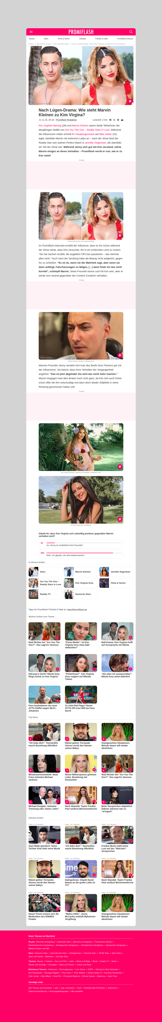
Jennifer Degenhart (95, 142)
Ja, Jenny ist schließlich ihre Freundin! (64, 545)
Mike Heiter (105, 134)
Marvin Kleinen (80, 125)
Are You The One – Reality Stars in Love (87, 129)
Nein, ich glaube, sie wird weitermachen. (65, 555)
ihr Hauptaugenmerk (83, 134)
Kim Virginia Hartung (50, 125)
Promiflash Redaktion (66, 120)
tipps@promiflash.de (77, 609)
